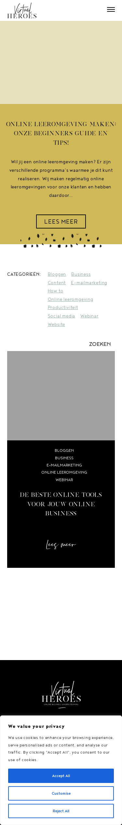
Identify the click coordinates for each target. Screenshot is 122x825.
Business (80, 274)
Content (57, 282)
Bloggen (57, 274)
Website (56, 324)
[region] (61, 770)
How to (55, 290)
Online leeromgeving (70, 299)
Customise (61, 793)
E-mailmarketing (89, 282)
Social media (61, 315)
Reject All (61, 810)
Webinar (89, 315)
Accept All (61, 775)
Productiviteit (63, 307)
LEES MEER (61, 221)
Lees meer (61, 544)
